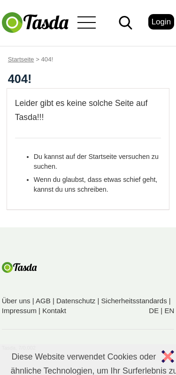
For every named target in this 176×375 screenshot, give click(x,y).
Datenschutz (75, 301)
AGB (43, 301)
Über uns (16, 301)
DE (154, 311)
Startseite (21, 59)
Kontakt (54, 311)
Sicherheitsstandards (134, 301)
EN (169, 311)
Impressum (19, 311)
